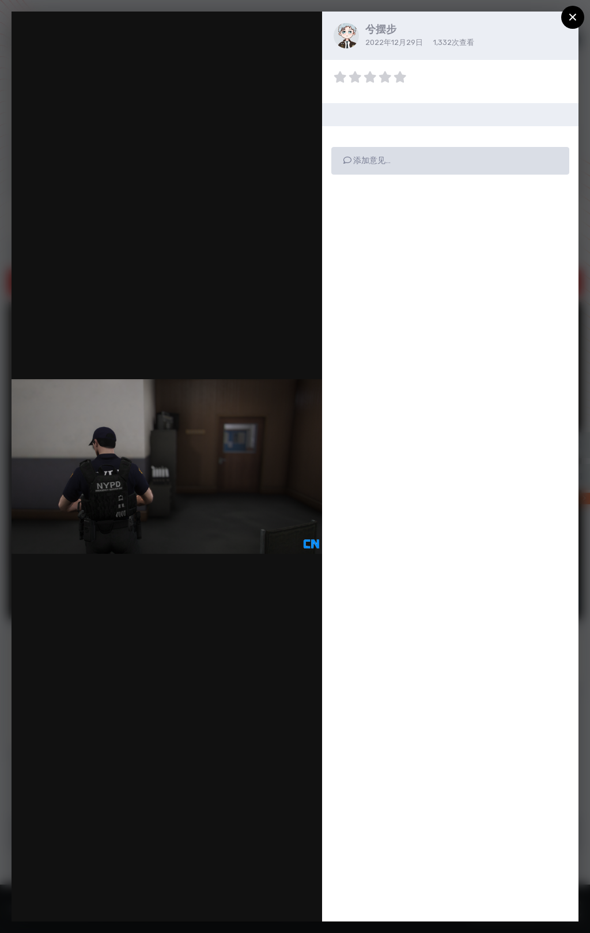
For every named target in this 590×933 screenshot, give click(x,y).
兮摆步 (380, 29)
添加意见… (367, 160)
